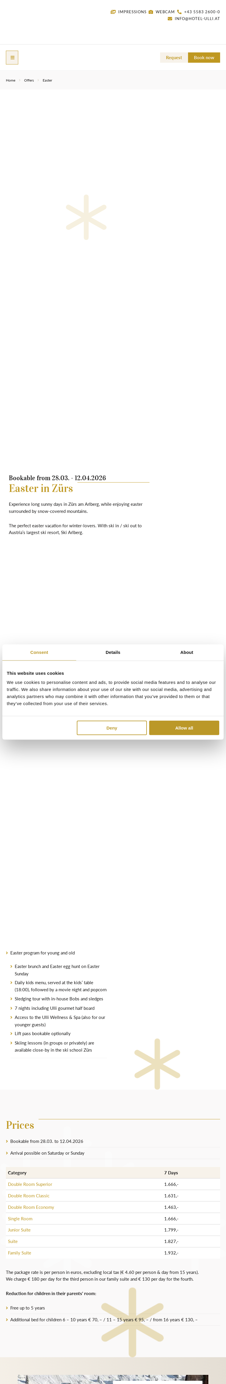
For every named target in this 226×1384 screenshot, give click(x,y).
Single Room (20, 1218)
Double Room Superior (30, 1183)
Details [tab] (113, 651)
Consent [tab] (39, 651)
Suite (13, 1241)
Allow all (184, 727)
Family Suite (19, 1252)
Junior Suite (19, 1229)
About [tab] (186, 651)
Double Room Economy (31, 1206)
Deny (112, 727)
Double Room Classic (28, 1195)
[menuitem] (204, 28)
